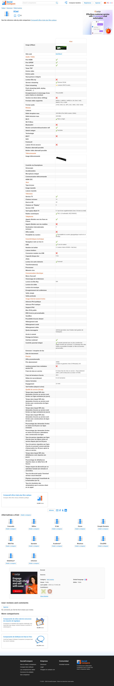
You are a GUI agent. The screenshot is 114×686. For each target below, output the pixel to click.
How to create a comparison (28, 664)
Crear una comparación (66, 3)
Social (85, 662)
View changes (44, 596)
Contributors (44, 587)
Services (9, 8)
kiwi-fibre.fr (59, 54)
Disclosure (43, 664)
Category (43, 579)
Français (111, 3)
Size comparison (25, 674)
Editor (75, 582)
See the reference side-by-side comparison (15, 20)
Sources (42, 574)
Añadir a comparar (26, 515)
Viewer (42, 582)
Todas (3, 8)
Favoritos (15, 16)
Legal (41, 667)
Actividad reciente (64, 664)
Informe (51, 510)
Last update (43, 585)
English (108, 3)
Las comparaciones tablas (27, 669)
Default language (78, 579)
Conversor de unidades (26, 672)
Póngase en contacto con (47, 669)
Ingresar (97, 3)
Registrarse (87, 3)
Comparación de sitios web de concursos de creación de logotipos (17, 620)
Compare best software (26, 667)
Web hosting (18, 8)
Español (105, 3)
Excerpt (42, 570)
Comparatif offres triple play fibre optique (44, 20)
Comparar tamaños (75, 3)
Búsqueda (57, 3)
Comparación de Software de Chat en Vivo (17, 637)
